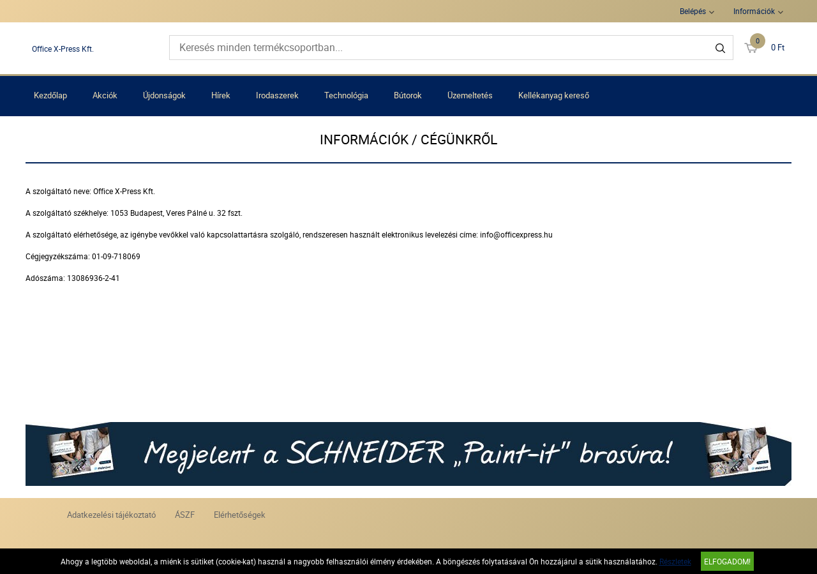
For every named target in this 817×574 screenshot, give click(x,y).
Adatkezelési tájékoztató (111, 514)
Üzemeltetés (470, 95)
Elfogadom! (727, 561)
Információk (754, 11)
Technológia (346, 95)
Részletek (675, 561)
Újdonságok (164, 95)
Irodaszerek (277, 95)
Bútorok (408, 95)
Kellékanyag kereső (553, 95)
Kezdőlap (50, 95)
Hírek (220, 95)
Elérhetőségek (240, 514)
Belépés (693, 11)
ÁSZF (185, 514)
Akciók (105, 95)
